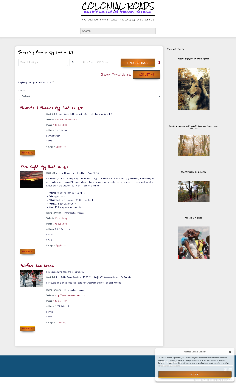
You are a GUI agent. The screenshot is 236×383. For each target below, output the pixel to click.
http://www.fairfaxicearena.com (70, 295)
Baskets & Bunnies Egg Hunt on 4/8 (51, 108)
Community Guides (108, 19)
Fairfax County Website (66, 119)
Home (83, 19)
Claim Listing (27, 153)
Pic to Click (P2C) (127, 19)
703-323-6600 (60, 125)
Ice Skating (61, 322)
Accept (195, 374)
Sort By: (21, 90)
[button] (229, 351)
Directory (105, 74)
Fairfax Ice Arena (37, 265)
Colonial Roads (118, 6)
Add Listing (146, 74)
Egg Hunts (61, 146)
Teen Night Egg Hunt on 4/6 (44, 167)
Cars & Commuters (145, 19)
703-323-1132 (60, 300)
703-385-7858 (60, 223)
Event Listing (61, 218)
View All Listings (121, 74)
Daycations (93, 19)
